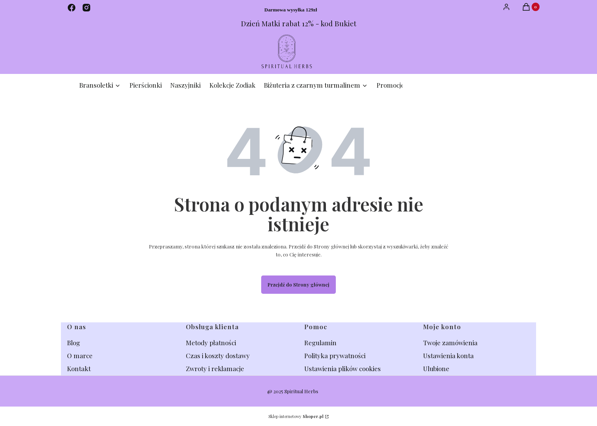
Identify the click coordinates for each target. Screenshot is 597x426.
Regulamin (320, 342)
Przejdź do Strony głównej (298, 284)
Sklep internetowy (296, 416)
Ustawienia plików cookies (343, 368)
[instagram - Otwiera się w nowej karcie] (86, 7)
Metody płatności (211, 342)
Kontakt (79, 368)
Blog (74, 342)
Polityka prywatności (335, 355)
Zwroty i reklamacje (215, 368)
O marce (80, 355)
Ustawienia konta (448, 355)
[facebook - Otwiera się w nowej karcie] (71, 7)
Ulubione (436, 368)
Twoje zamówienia (450, 342)
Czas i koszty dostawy (218, 355)
